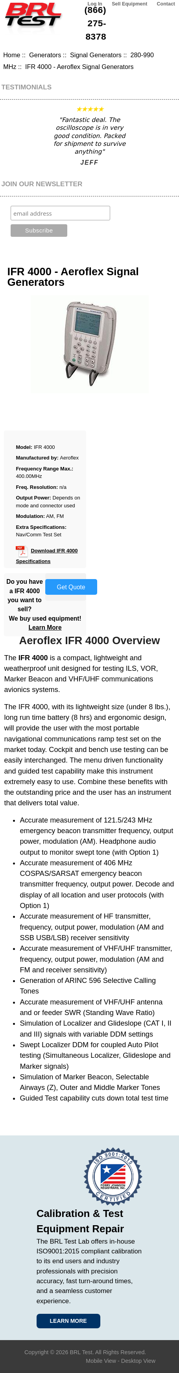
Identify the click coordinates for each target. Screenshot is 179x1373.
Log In (95, 4)
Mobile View (101, 1361)
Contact (166, 4)
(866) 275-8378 (95, 23)
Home (11, 54)
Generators (45, 54)
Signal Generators (96, 54)
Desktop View (138, 1361)
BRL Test (81, 1352)
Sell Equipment (129, 4)
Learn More (45, 627)
